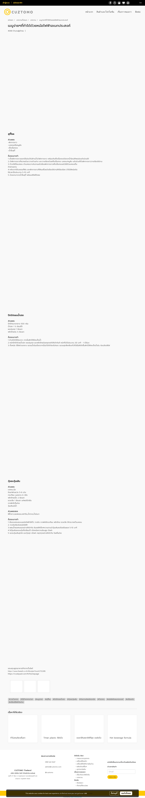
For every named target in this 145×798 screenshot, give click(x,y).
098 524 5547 (50, 762)
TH (139, 3)
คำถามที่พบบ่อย (82, 785)
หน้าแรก (89, 12)
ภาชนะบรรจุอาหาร (83, 758)
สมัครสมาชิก (17, 3)
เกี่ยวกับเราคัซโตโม (83, 774)
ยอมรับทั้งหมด (126, 793)
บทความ (80, 777)
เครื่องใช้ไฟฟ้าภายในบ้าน (85, 764)
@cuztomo (47, 772)
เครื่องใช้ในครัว (82, 761)
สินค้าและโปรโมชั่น (105, 12)
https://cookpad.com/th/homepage (23, 674)
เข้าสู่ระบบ (6, 3)
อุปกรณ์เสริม (81, 769)
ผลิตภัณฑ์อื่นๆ (82, 766)
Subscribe (112, 777)
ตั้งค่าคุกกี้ (114, 793)
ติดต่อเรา (80, 783)
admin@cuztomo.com (53, 767)
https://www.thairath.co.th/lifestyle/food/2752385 (27, 671)
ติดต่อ (137, 12)
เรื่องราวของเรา (125, 12)
